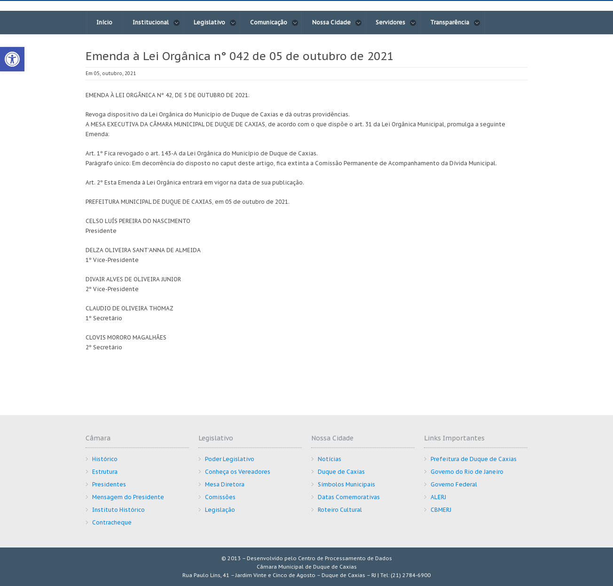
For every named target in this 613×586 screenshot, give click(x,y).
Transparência (455, 22)
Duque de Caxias (341, 471)
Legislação (220, 509)
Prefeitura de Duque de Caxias (474, 459)
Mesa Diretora (224, 484)
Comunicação (274, 22)
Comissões (220, 497)
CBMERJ (441, 509)
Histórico (105, 459)
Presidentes (109, 484)
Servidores (396, 22)
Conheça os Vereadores (237, 471)
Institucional (156, 22)
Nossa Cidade (337, 22)
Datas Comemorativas (349, 497)
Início (104, 22)
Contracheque (112, 522)
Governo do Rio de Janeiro (467, 471)
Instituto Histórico (118, 509)
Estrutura (105, 471)
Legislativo (215, 22)
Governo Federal (454, 484)
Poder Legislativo (229, 459)
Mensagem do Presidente (128, 497)
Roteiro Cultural (340, 509)
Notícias (329, 459)
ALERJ (438, 497)
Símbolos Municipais (346, 484)
